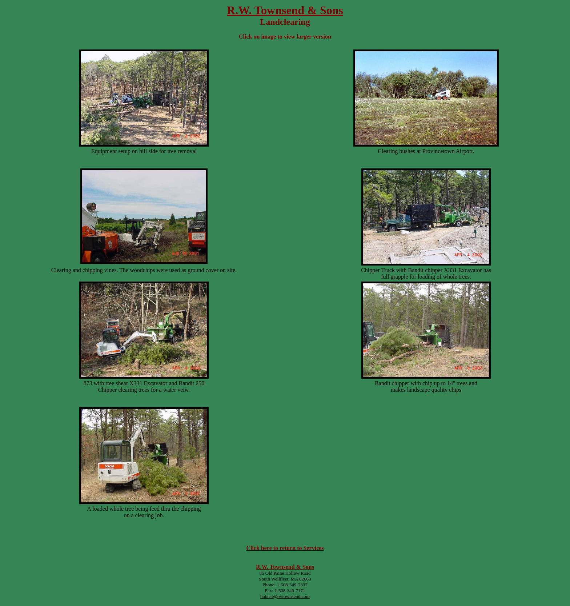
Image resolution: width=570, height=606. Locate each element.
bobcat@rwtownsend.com (285, 596)
